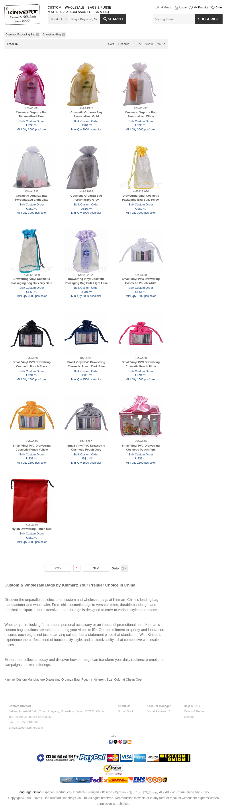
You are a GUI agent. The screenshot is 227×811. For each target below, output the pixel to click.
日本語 (146, 792)
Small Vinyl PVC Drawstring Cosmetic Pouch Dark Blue (86, 364)
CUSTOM (54, 8)
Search (113, 19)
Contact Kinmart (20, 706)
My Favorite (201, 7)
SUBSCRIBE (208, 19)
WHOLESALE (74, 8)
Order (219, 7)
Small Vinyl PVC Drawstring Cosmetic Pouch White (141, 281)
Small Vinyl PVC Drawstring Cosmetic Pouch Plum (141, 364)
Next (96, 568)
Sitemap (189, 716)
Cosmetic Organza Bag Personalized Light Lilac (31, 197)
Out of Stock (126, 711)
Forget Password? (158, 711)
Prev (58, 568)
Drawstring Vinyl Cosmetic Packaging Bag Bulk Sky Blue (31, 281)
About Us (124, 706)
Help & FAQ (192, 706)
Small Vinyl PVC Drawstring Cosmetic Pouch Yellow (32, 447)
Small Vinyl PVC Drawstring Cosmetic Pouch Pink (141, 447)
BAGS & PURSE (99, 8)
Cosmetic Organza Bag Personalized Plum (31, 114)
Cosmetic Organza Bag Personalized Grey (86, 197)
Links (112, 736)
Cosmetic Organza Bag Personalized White (141, 114)
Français (93, 792)
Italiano (107, 792)
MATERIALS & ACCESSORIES (69, 12)
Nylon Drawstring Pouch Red (31, 528)
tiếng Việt (193, 792)
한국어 (134, 792)
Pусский (120, 792)
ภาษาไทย (178, 792)
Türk (206, 792)
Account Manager (159, 706)
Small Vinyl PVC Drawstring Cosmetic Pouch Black (32, 364)
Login (183, 7)
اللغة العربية (161, 792)
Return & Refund (194, 711)
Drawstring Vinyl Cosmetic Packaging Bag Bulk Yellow (141, 197)
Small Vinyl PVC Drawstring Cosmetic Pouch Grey (86, 447)
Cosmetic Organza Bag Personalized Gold (86, 114)
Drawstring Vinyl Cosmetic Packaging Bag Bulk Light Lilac (86, 281)
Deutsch (79, 792)
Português (63, 792)
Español (48, 792)
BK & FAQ (102, 12)
